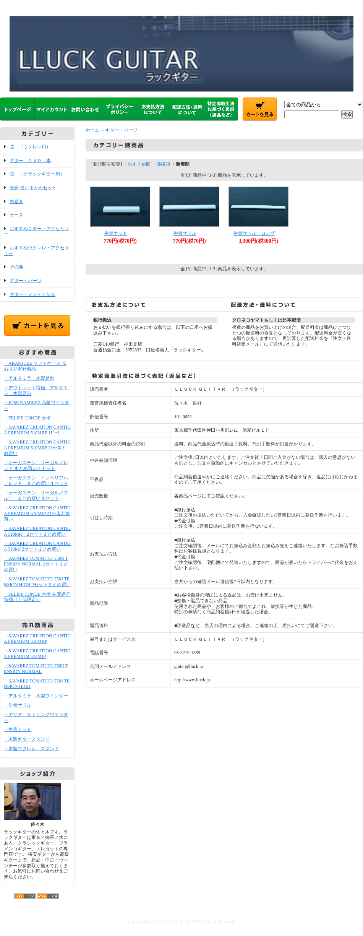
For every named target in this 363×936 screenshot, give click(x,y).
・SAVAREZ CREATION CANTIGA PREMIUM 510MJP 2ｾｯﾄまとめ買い (37, 513)
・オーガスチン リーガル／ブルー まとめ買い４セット (36, 495)
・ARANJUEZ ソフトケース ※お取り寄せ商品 (35, 366)
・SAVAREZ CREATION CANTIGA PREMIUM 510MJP (37, 653)
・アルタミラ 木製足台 (29, 378)
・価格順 (161, 164)
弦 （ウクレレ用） (30, 147)
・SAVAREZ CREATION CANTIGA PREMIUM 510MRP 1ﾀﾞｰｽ (37, 429)
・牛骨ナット (17, 729)
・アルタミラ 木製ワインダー (36, 696)
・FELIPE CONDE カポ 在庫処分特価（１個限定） (37, 597)
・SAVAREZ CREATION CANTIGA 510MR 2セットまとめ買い (37, 531)
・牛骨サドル (17, 705)
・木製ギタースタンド (27, 739)
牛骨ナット (115, 233)
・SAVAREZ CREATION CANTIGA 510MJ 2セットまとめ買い (37, 546)
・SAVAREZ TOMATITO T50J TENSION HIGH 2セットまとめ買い (37, 581)
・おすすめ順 (137, 164)
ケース (16, 215)
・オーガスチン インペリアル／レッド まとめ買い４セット (36, 480)
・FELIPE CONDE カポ (27, 418)
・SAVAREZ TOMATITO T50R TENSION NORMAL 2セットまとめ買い (36, 564)
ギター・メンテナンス (32, 294)
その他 (16, 267)
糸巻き (16, 201)
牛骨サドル (184, 233)
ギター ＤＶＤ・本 (30, 160)
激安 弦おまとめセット (33, 187)
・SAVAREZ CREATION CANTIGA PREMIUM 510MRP (37, 638)
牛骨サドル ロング (254, 233)
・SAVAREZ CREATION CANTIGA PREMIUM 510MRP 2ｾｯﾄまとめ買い (37, 447)
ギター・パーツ (26, 280)
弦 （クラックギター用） (37, 174)
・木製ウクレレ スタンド (31, 748)
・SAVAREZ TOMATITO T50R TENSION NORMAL (36, 668)
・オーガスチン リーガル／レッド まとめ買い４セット (36, 465)
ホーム (92, 130)
